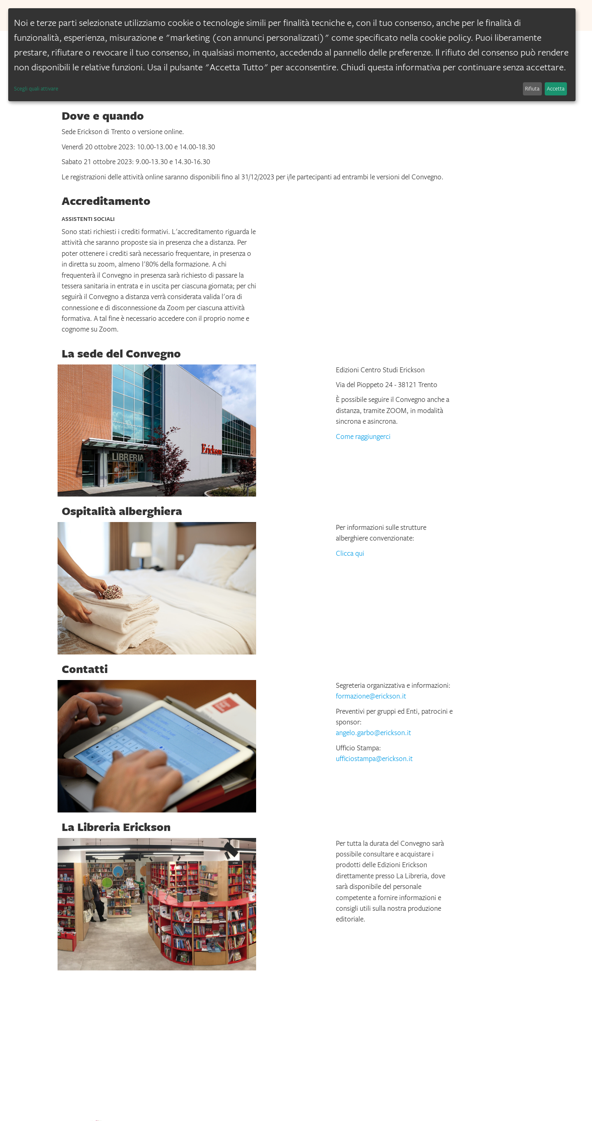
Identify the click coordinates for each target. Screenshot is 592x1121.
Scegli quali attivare (36, 88)
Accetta (555, 88)
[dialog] (292, 54)
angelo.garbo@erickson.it (373, 732)
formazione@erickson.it (371, 696)
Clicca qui (350, 553)
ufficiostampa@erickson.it (374, 758)
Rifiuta (532, 88)
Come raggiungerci (363, 436)
